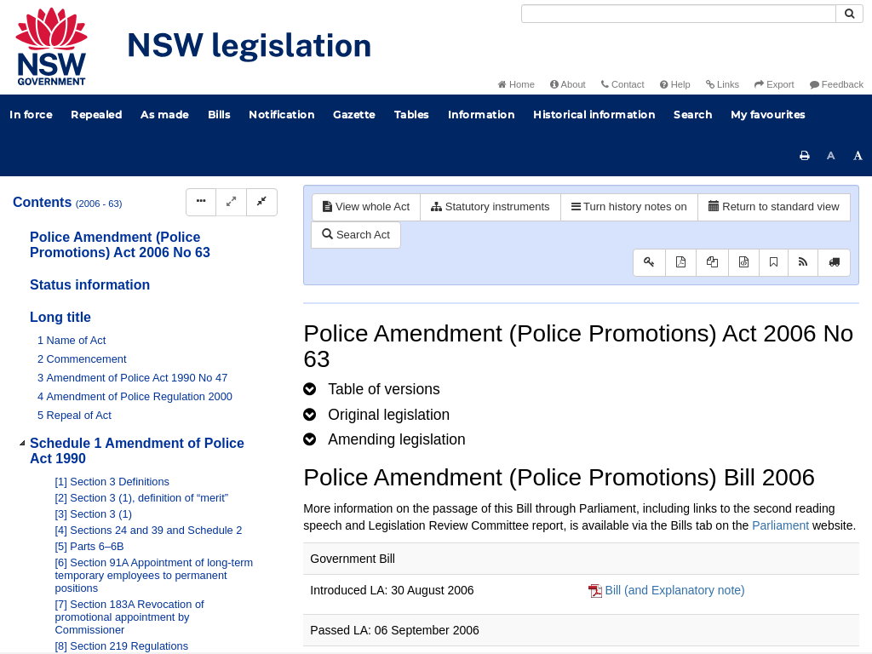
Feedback (836, 84)
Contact (623, 84)
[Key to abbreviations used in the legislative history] (649, 263)
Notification (281, 114)
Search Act (355, 234)
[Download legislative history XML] (744, 263)
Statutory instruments (490, 206)
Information (481, 114)
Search (693, 114)
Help (675, 84)
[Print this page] (804, 155)
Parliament (780, 525)
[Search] (678, 13)
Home (516, 84)
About (568, 84)
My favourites (768, 114)
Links (722, 84)
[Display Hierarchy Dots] (201, 202)
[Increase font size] (858, 155)
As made (165, 114)
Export (774, 84)
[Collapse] (262, 202)
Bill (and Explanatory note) (675, 590)
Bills (219, 114)
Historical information (594, 114)
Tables (411, 114)
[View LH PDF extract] (712, 263)
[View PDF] (681, 263)
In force (30, 114)
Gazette (354, 114)
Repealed (96, 114)
